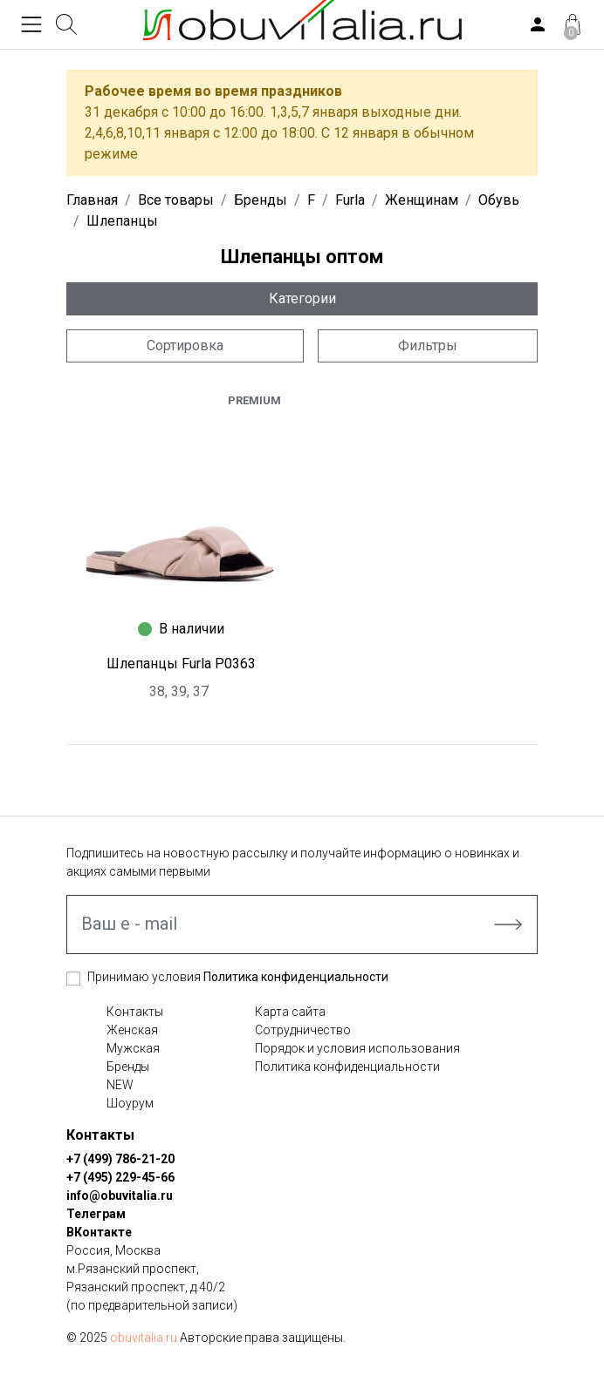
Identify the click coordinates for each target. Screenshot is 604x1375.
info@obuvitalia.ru (119, 1195)
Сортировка (185, 345)
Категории (302, 298)
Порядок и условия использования (357, 1048)
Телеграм (96, 1214)
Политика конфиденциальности (295, 977)
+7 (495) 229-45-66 (120, 1177)
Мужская (133, 1048)
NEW (120, 1085)
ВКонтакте (99, 1232)
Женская (132, 1030)
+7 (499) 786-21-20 (120, 1159)
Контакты (134, 1012)
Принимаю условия (237, 977)
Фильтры (427, 345)
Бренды (127, 1067)
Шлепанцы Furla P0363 (181, 663)
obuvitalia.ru (143, 1338)
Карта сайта (290, 1012)
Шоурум (130, 1103)
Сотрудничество (303, 1030)
